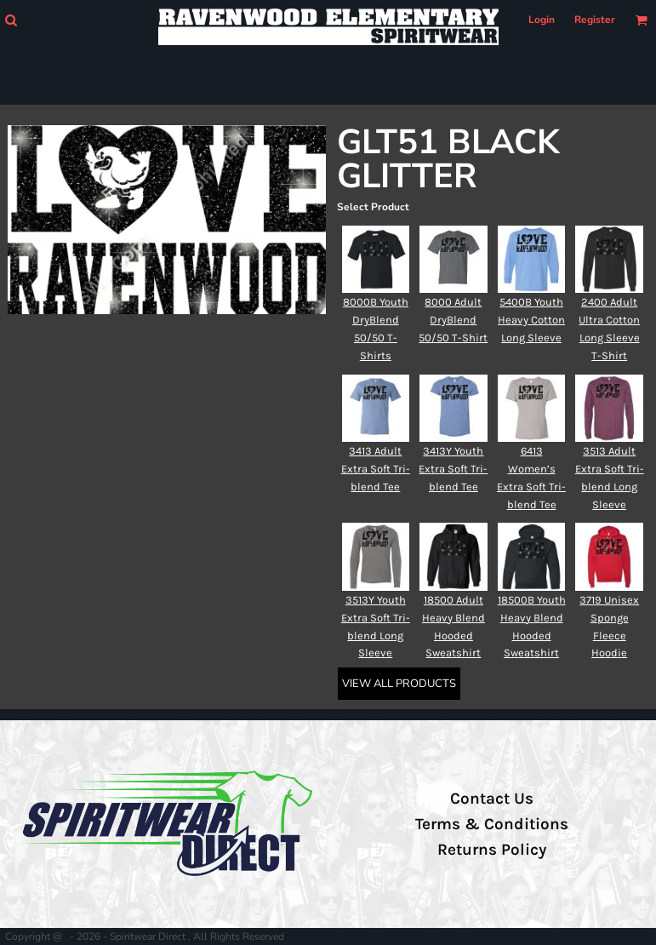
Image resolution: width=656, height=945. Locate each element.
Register (594, 19)
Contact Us (491, 798)
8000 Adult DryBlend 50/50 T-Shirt (453, 319)
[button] (10, 20)
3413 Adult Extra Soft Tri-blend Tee (375, 468)
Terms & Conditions (491, 824)
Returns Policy (491, 849)
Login (541, 19)
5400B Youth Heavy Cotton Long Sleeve (531, 319)
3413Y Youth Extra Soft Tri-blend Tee (453, 468)
